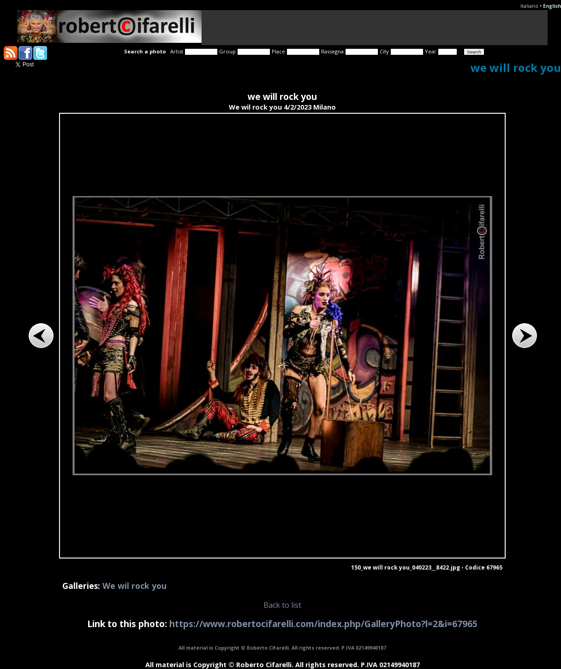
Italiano (529, 6)
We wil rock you (134, 585)
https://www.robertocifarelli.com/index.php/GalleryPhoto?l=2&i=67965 (323, 623)
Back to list (282, 605)
